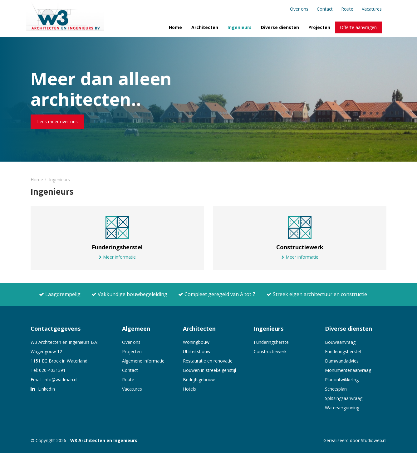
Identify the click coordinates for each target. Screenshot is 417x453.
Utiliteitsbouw (196, 351)
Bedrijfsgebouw (199, 379)
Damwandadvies (342, 361)
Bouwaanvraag (340, 342)
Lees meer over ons (57, 121)
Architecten (204, 27)
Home (175, 27)
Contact (325, 9)
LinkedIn (43, 389)
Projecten (319, 27)
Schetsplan (336, 389)
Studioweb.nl (373, 440)
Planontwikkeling (342, 379)
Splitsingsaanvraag (343, 398)
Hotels (189, 389)
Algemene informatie (143, 361)
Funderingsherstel (272, 342)
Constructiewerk (270, 351)
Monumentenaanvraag (348, 370)
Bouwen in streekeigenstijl (209, 370)
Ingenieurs (240, 27)
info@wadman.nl (60, 379)
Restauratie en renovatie (208, 361)
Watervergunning (342, 408)
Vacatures (372, 9)
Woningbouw (196, 342)
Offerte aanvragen (358, 27)
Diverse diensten (280, 27)
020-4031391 (52, 370)
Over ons (299, 9)
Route (347, 9)
